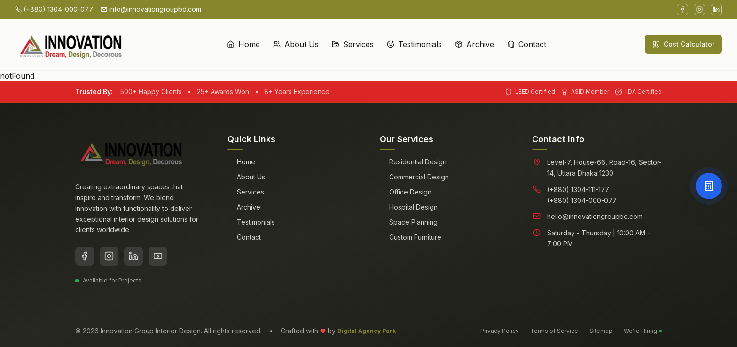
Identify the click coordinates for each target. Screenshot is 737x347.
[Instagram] (109, 256)
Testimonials (414, 10)
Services (353, 10)
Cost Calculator (683, 10)
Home (243, 10)
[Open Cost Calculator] (709, 186)
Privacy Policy (499, 330)
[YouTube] (158, 256)
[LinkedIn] (133, 256)
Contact (526, 10)
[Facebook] (84, 256)
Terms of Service (554, 330)
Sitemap (600, 330)
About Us (296, 10)
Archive (474, 10)
